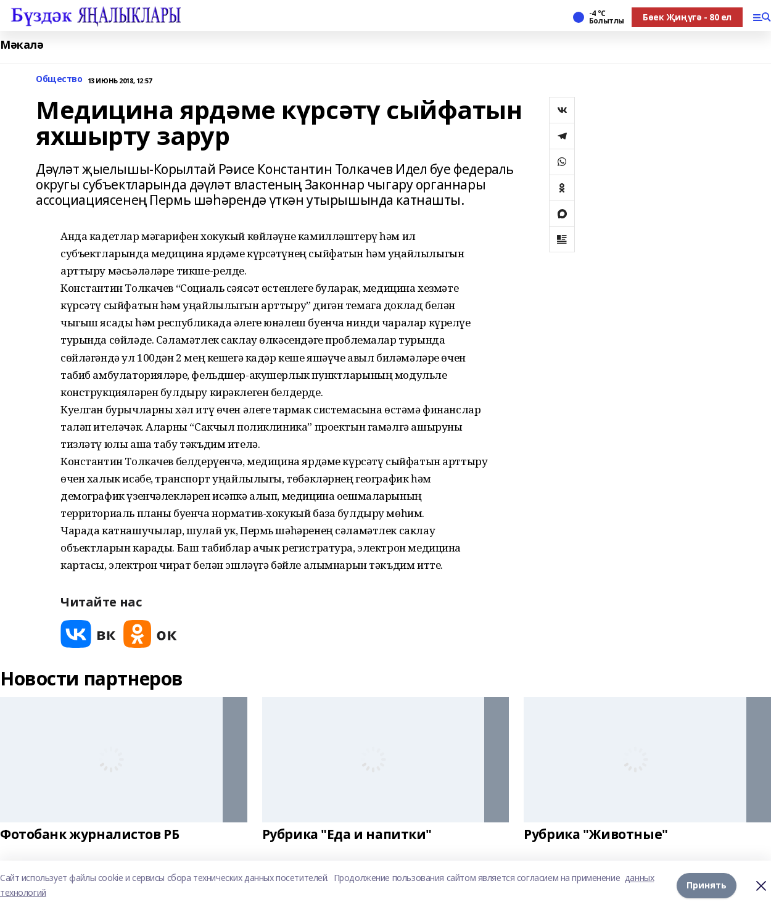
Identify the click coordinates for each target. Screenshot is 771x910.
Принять (706, 885)
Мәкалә (21, 44)
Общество (59, 79)
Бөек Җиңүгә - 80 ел (687, 17)
